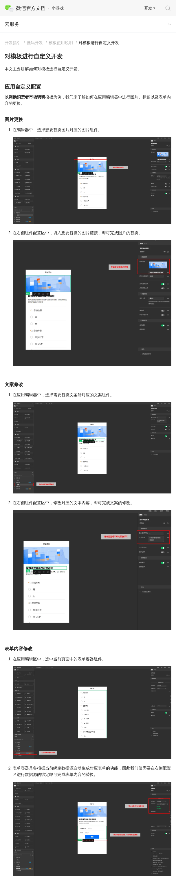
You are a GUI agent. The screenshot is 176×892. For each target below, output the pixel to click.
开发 (148, 8)
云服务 (12, 24)
